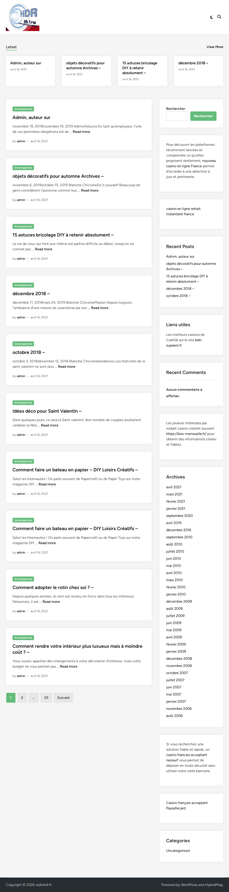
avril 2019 (173, 523)
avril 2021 (173, 487)
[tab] (11, 46)
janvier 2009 (176, 651)
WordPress (189, 885)
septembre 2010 (179, 537)
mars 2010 (174, 580)
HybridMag (214, 885)
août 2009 (174, 608)
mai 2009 (173, 630)
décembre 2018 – (193, 63)
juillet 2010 (175, 551)
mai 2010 (173, 566)
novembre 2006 (179, 708)
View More (215, 47)
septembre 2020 (179, 516)
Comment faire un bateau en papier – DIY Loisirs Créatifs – (75, 469)
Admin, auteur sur (25, 63)
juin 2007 (173, 687)
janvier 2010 (176, 594)
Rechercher (175, 109)
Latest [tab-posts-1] (11, 47)
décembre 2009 (179, 601)
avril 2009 (174, 637)
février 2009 (176, 644)
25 (46, 698)
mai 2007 (173, 694)
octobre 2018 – (29, 352)
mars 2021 (174, 494)
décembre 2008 (179, 658)
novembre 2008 (179, 666)
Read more (81, 132)
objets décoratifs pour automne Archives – (58, 176)
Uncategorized (23, 109)
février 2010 (175, 587)
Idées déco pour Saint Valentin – (47, 411)
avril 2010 (174, 573)
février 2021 (175, 501)
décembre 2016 (178, 530)
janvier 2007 (176, 701)
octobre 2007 (177, 673)
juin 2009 (173, 623)
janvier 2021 (175, 508)
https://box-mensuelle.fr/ (186, 434)
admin (21, 141)
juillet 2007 (175, 680)
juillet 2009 (175, 616)
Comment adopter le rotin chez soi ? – (53, 587)
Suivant (63, 698)
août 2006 (174, 716)
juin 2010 (173, 558)
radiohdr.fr (44, 885)
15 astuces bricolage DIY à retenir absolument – (139, 68)
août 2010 (174, 544)
